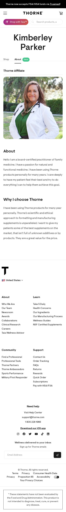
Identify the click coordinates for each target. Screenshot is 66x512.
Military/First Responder (14, 377)
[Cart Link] (61, 13)
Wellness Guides (42, 320)
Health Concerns (42, 308)
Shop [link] (6, 59)
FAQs (36, 365)
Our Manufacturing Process (48, 316)
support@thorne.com (33, 417)
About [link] (18, 59)
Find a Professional (12, 357)
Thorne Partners (10, 365)
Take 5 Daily (39, 304)
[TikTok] (42, 434)
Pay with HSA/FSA (42, 385)
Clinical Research (11, 324)
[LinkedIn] (48, 434)
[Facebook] (24, 434)
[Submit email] (57, 455)
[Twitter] (30, 434)
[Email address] (28, 455)
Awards (6, 316)
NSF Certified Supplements (47, 324)
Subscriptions (40, 381)
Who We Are (8, 304)
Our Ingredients (41, 312)
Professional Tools (11, 361)
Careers (6, 328)
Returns (37, 369)
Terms (15, 473)
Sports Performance (12, 373)
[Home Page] (33, 14)
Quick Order (39, 377)
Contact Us (39, 357)
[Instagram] (18, 434)
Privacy (26, 473)
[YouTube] (36, 434)
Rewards (38, 373)
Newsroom (7, 312)
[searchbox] (46, 22)
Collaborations (9, 320)
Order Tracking (41, 361)
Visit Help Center (33, 412)
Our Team (7, 308)
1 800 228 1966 (33, 422)
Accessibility (43, 476)
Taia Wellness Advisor (13, 332)
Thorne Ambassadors (13, 369)
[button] (5, 13)
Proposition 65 (25, 476)
